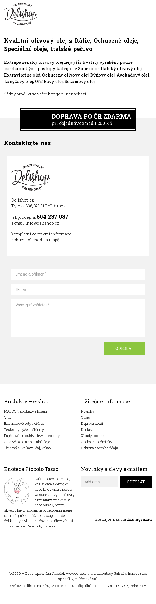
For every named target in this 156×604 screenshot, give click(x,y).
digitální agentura (91, 585)
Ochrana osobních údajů (99, 448)
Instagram (50, 526)
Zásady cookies (93, 435)
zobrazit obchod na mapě (35, 239)
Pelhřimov (138, 585)
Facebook (34, 526)
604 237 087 (53, 216)
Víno (7, 417)
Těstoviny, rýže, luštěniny (24, 429)
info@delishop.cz (42, 223)
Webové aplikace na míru (29, 585)
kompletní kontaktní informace (41, 234)
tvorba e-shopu (62, 585)
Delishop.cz (34, 573)
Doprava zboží (92, 423)
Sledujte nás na (123, 519)
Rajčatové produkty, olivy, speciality (32, 435)
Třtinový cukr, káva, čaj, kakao (27, 448)
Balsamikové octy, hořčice (24, 423)
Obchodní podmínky (96, 442)
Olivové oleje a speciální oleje (27, 442)
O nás (85, 417)
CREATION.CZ (117, 585)
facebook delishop (86, 507)
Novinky (87, 411)
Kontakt (87, 429)
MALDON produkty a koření (25, 411)
